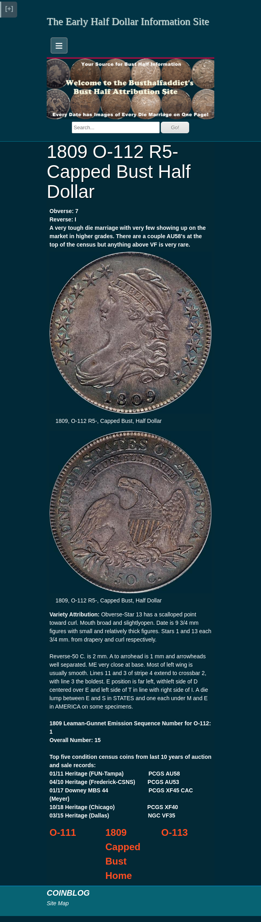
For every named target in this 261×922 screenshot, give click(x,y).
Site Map (58, 903)
